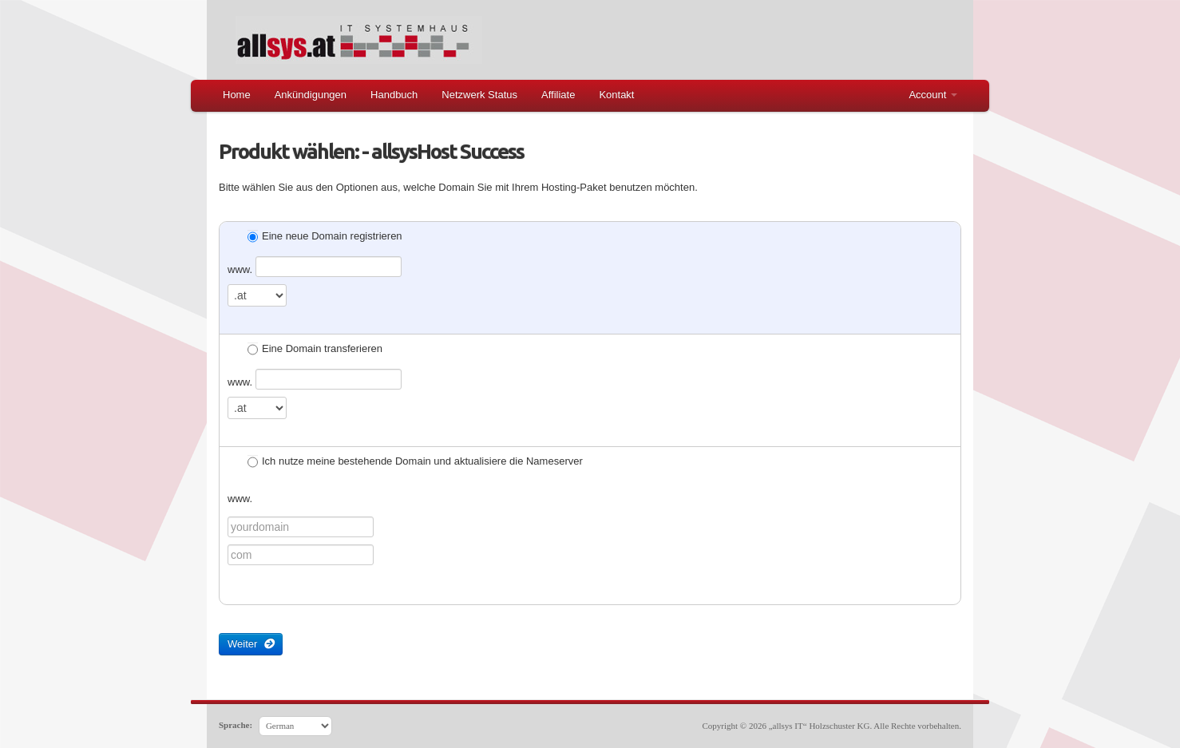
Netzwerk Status (479, 95)
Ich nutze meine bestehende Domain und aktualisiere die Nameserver (415, 462)
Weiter (251, 644)
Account (933, 95)
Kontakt (616, 95)
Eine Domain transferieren (314, 349)
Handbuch (394, 95)
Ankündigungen (310, 95)
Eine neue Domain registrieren (324, 237)
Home (237, 95)
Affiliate (558, 95)
